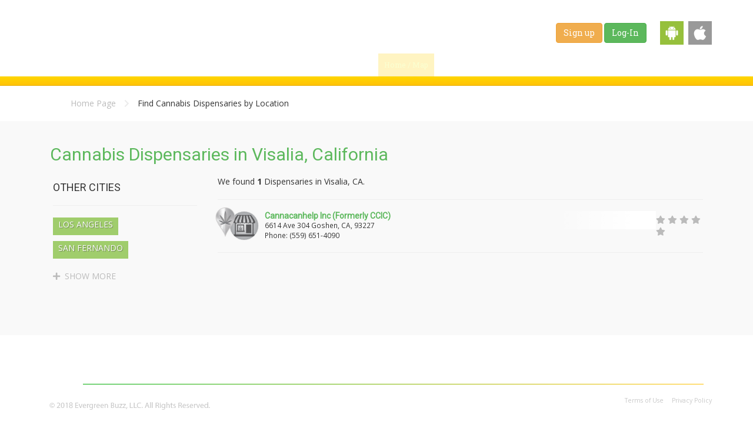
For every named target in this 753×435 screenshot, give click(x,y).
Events (691, 64)
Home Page (93, 103)
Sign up (579, 32)
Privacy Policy (692, 400)
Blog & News (515, 64)
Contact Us (687, 372)
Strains (571, 64)
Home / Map (406, 64)
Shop (650, 64)
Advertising (572, 372)
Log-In (625, 32)
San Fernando (90, 247)
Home (230, 372)
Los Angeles (85, 224)
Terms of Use (644, 400)
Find (460, 64)
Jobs (612, 64)
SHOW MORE (84, 276)
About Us (515, 372)
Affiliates (630, 372)
